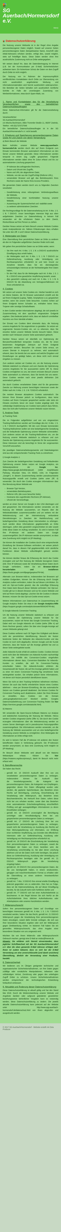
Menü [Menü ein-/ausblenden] (56, 28)
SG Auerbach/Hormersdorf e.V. (31, 16)
